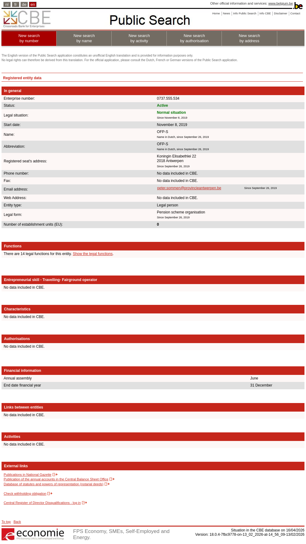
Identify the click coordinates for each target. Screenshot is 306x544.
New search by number (29, 38)
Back (17, 522)
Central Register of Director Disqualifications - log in (42, 503)
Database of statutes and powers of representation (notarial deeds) (53, 484)
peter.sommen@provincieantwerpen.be (189, 188)
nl (7, 4)
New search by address (249, 38)
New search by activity (139, 38)
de (24, 4)
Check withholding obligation (25, 493)
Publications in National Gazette (27, 474)
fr (15, 4)
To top (6, 522)
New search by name (84, 38)
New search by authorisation (194, 38)
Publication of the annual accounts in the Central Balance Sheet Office (56, 479)
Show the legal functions (93, 254)
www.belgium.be (280, 3)
